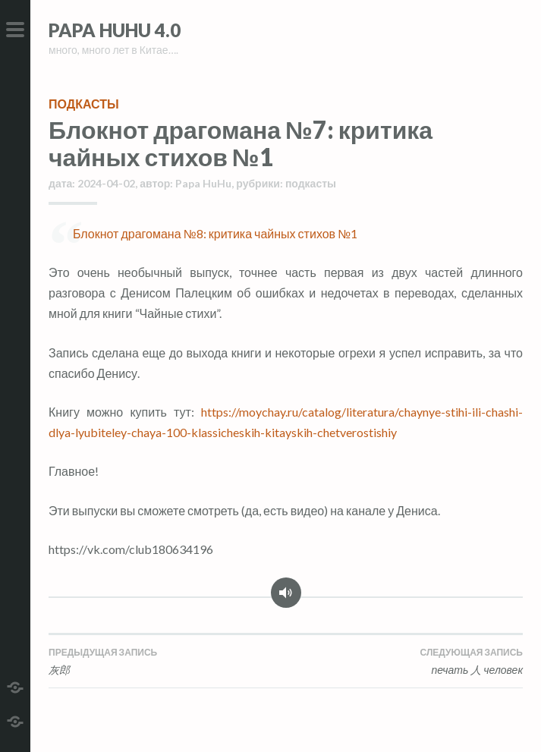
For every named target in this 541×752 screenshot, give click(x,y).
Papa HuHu (203, 183)
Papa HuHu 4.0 (115, 30)
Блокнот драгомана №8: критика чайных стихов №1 (215, 233)
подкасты (84, 103)
